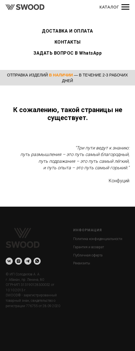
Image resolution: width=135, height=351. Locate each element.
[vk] (9, 261)
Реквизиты (81, 263)
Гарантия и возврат (88, 247)
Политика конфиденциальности (97, 239)
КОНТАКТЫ (68, 42)
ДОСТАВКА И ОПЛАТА (67, 31)
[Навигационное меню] (125, 7)
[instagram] (18, 261)
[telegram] (27, 261)
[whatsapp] (37, 261)
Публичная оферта (88, 255)
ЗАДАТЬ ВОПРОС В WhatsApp (67, 53)
